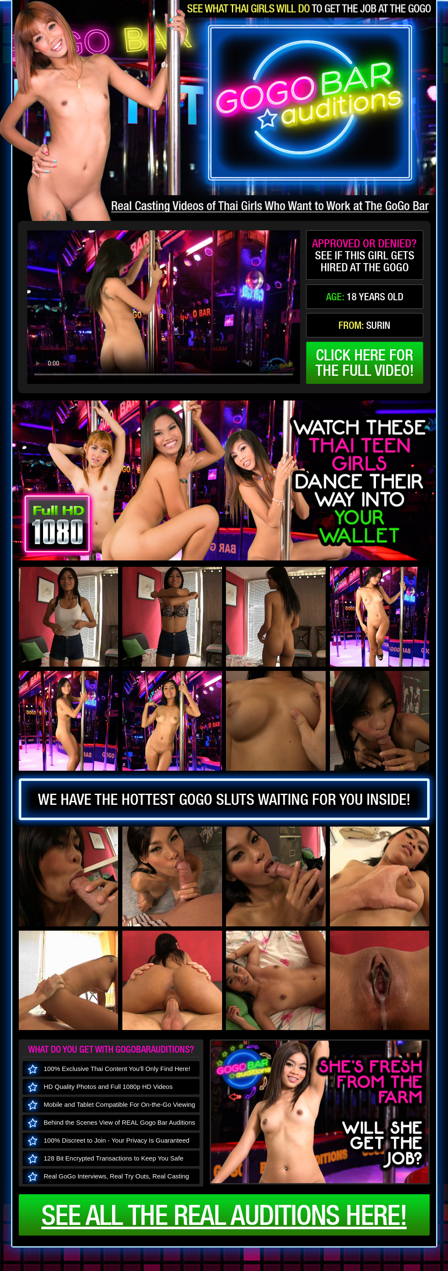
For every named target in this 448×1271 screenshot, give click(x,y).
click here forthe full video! (364, 362)
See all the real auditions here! (224, 1214)
